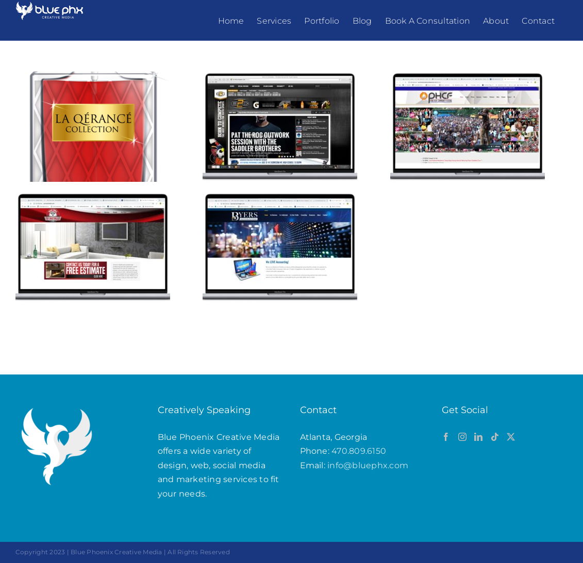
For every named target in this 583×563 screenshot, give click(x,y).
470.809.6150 (358, 451)
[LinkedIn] (478, 437)
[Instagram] (462, 437)
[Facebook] (446, 437)
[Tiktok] (495, 437)
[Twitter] (511, 437)
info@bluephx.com (367, 465)
